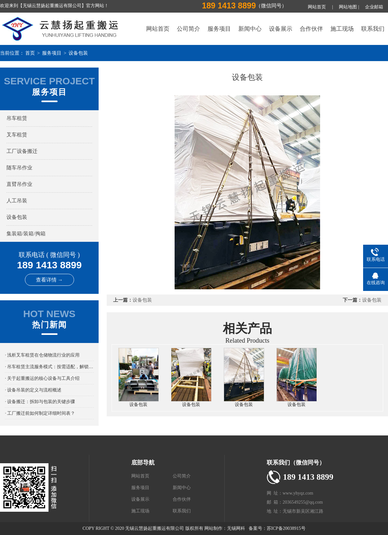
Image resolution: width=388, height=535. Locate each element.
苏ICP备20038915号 (286, 528)
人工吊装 (16, 200)
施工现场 (342, 29)
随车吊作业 (19, 167)
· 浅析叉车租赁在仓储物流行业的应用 (42, 355)
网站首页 (317, 7)
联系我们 (372, 29)
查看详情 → (49, 280)
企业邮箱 (374, 7)
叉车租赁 (16, 134)
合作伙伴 (311, 29)
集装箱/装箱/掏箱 (26, 233)
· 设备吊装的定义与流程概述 (33, 390)
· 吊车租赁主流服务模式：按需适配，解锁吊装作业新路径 (49, 366)
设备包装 (78, 53)
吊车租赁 (16, 118)
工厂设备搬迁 (22, 151)
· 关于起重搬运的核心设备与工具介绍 (42, 378)
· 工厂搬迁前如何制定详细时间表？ (40, 413)
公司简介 (188, 29)
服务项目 (219, 29)
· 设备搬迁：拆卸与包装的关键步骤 (40, 401)
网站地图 (348, 7)
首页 (30, 53)
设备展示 (280, 29)
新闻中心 (250, 29)
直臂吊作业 (19, 184)
